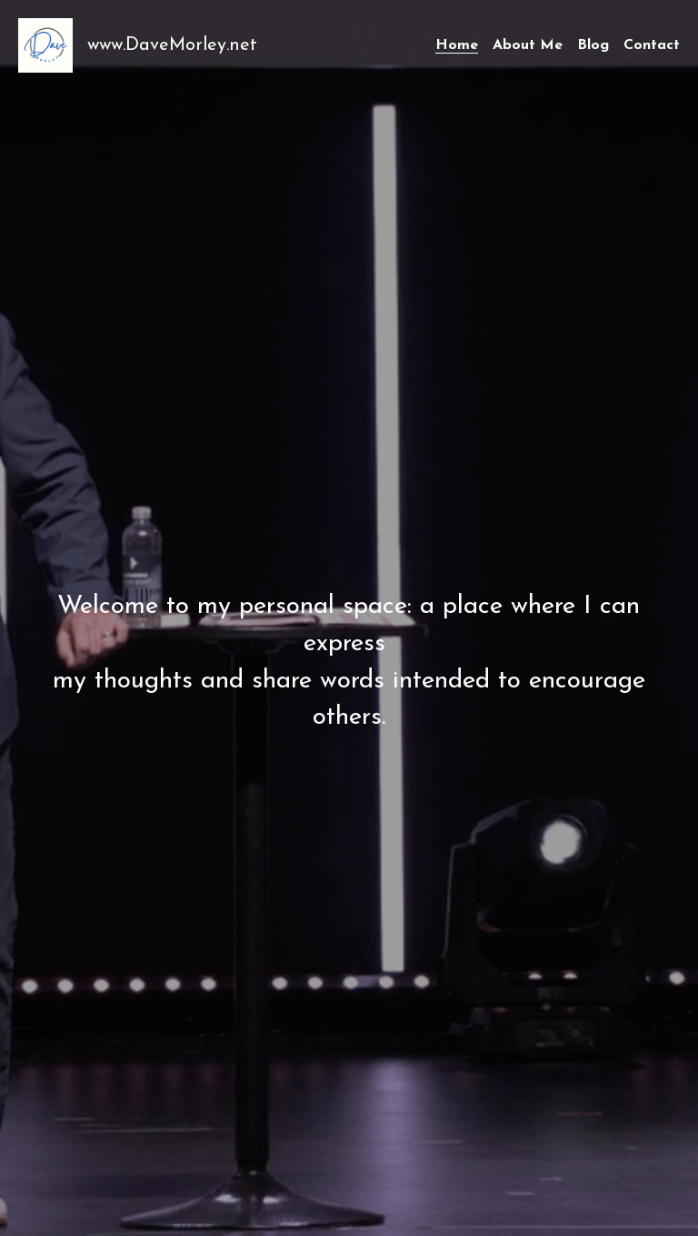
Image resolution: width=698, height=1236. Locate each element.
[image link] (45, 44)
